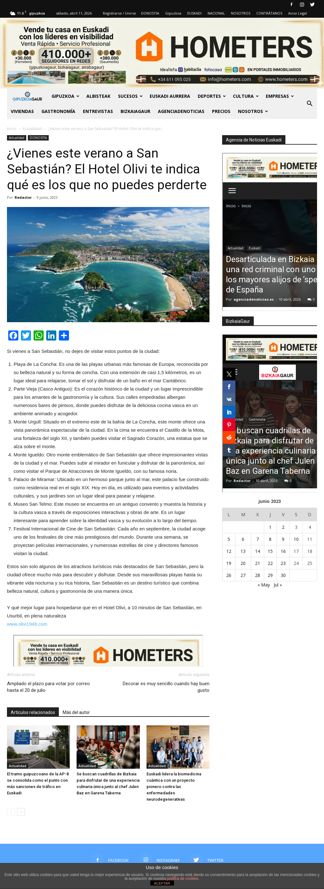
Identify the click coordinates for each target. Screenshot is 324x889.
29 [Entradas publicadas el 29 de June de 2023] (270, 575)
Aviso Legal (297, 13)
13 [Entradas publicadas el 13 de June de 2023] (243, 551)
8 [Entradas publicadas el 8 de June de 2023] (270, 539)
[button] (309, 103)
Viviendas (22, 111)
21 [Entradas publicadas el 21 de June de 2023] (257, 563)
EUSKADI (194, 13)
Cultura (246, 96)
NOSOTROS (240, 13)
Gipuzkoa (173, 13)
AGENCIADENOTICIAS (181, 111)
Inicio (11, 128)
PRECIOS (221, 111)
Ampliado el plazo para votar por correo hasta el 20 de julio (48, 687)
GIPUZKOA (65, 96)
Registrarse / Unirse (119, 13)
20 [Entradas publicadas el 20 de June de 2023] (243, 563)
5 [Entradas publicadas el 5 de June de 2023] (228, 539)
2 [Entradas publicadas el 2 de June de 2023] (283, 527)
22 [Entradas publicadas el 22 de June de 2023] (270, 563)
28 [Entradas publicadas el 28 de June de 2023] (257, 575)
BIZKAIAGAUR (135, 111)
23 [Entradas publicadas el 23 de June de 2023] (283, 563)
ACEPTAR (162, 883)
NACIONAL (216, 13)
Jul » (278, 585)
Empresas (280, 96)
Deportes (212, 96)
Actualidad (16, 137)
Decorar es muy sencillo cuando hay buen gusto (166, 687)
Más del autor (76, 712)
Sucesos (130, 96)
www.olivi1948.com (27, 624)
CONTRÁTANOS (269, 13)
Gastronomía (58, 111)
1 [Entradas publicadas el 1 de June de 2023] (270, 527)
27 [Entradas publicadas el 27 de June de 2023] (243, 575)
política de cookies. (183, 878)
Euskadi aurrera (170, 96)
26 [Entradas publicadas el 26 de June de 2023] (228, 575)
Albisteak (98, 96)
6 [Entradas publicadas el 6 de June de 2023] (243, 539)
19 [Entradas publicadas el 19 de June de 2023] (228, 563)
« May (264, 585)
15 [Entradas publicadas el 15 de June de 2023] (270, 551)
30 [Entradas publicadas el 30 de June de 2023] (283, 575)
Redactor (23, 197)
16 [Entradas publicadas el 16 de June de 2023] (283, 551)
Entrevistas (98, 111)
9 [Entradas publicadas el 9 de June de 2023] (283, 539)
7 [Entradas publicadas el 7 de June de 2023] (257, 539)
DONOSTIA (150, 13)
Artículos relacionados (33, 712)
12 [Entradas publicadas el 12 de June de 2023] (228, 551)
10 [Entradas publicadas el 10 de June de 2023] (296, 539)
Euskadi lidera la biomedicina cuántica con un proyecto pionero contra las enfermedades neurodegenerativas (173, 787)
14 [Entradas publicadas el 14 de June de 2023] (257, 551)
